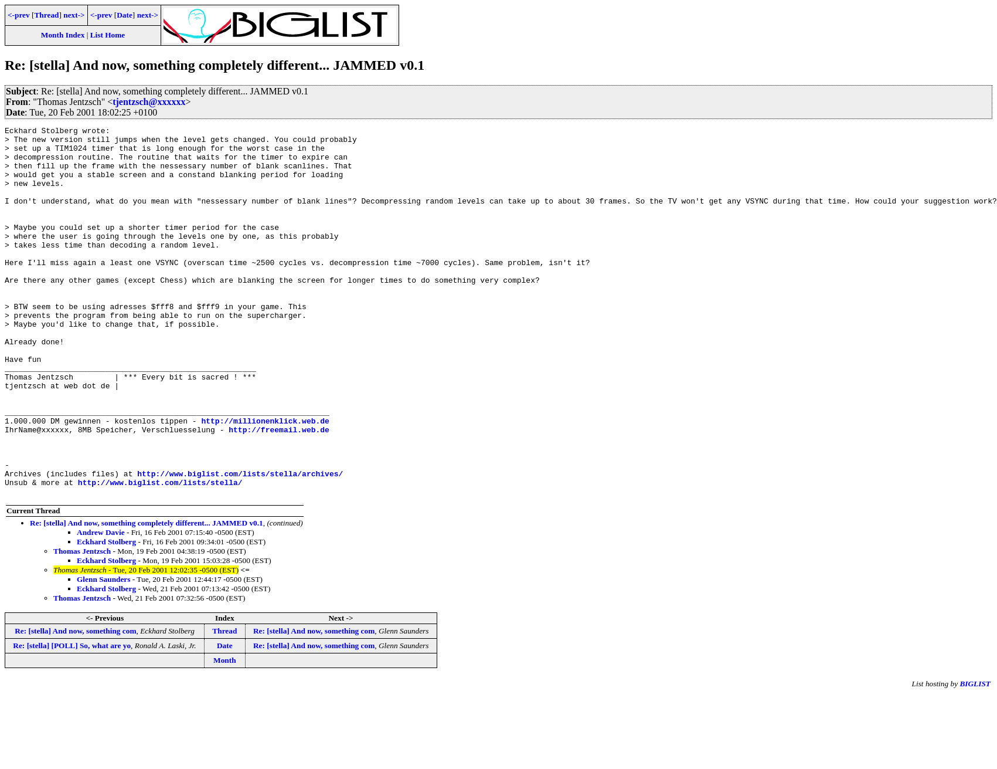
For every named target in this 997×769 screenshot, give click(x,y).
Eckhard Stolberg (106, 615)
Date (124, 15)
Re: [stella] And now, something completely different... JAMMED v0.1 (146, 596)
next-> (73, 15)
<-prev (19, 15)
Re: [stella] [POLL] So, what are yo (72, 719)
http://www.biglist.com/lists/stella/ (160, 554)
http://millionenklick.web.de (265, 480)
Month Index (62, 35)
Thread (46, 15)
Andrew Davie (101, 606)
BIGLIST (975, 757)
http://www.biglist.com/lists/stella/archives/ (240, 543)
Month (224, 734)
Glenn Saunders (103, 653)
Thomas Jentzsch (82, 625)
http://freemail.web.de (279, 491)
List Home (107, 35)
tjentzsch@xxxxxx (149, 102)
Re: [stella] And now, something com (75, 704)
